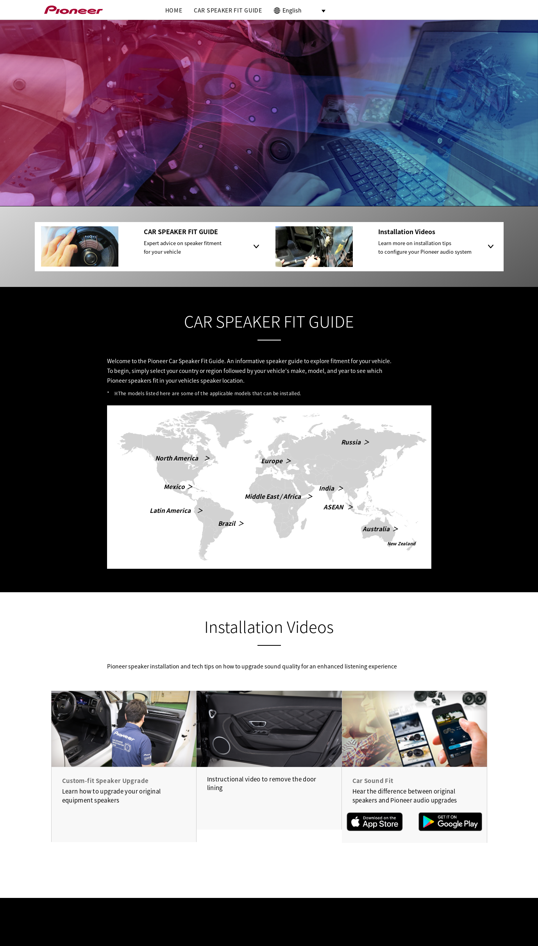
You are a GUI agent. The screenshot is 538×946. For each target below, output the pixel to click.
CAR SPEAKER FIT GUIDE (228, 10)
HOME (173, 10)
